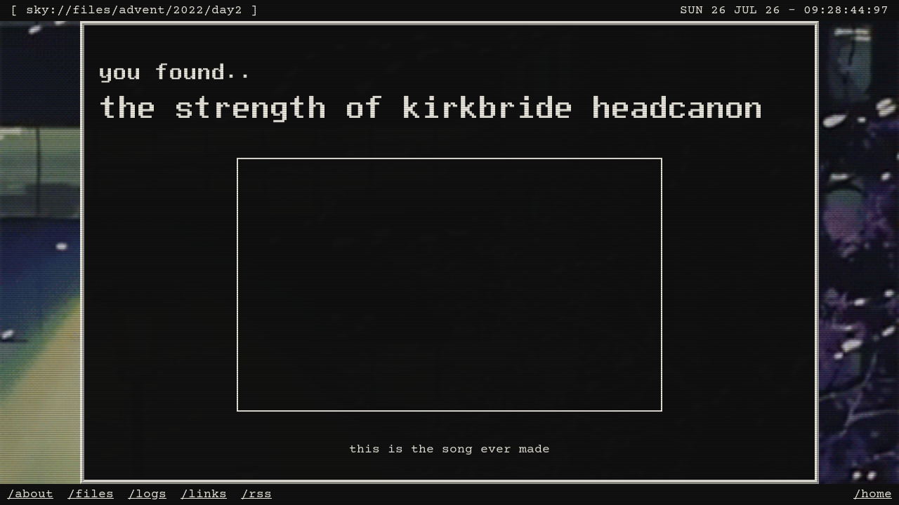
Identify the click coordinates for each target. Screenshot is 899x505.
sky (37, 11)
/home (872, 494)
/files (90, 494)
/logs (147, 494)
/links (204, 494)
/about (30, 494)
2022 (188, 11)
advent (142, 11)
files (91, 11)
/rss (256, 494)
